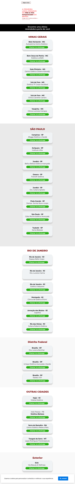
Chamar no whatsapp (37, 47)
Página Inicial (26, 2)
